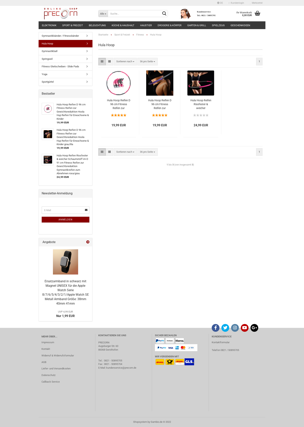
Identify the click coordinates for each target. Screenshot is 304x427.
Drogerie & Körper (169, 25)
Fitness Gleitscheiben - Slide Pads (60, 66)
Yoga (44, 74)
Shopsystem (140, 421)
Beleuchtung (97, 25)
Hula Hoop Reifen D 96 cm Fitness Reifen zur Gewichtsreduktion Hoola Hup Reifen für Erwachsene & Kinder (118, 104)
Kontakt (45, 348)
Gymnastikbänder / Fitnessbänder (60, 35)
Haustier (146, 25)
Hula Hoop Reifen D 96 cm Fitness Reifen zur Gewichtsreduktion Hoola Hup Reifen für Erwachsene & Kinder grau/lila (159, 104)
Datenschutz (48, 375)
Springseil (47, 58)
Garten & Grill (196, 25)
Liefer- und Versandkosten (56, 368)
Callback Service (50, 381)
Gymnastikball (49, 51)
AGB (43, 362)
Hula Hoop (47, 43)
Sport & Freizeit (72, 25)
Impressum (47, 342)
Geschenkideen (240, 25)
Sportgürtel (48, 81)
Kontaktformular (221, 342)
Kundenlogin (236, 3)
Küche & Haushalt (123, 25)
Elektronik (49, 25)
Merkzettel (256, 3)
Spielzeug (218, 25)
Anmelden (66, 219)
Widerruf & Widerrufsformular (57, 355)
